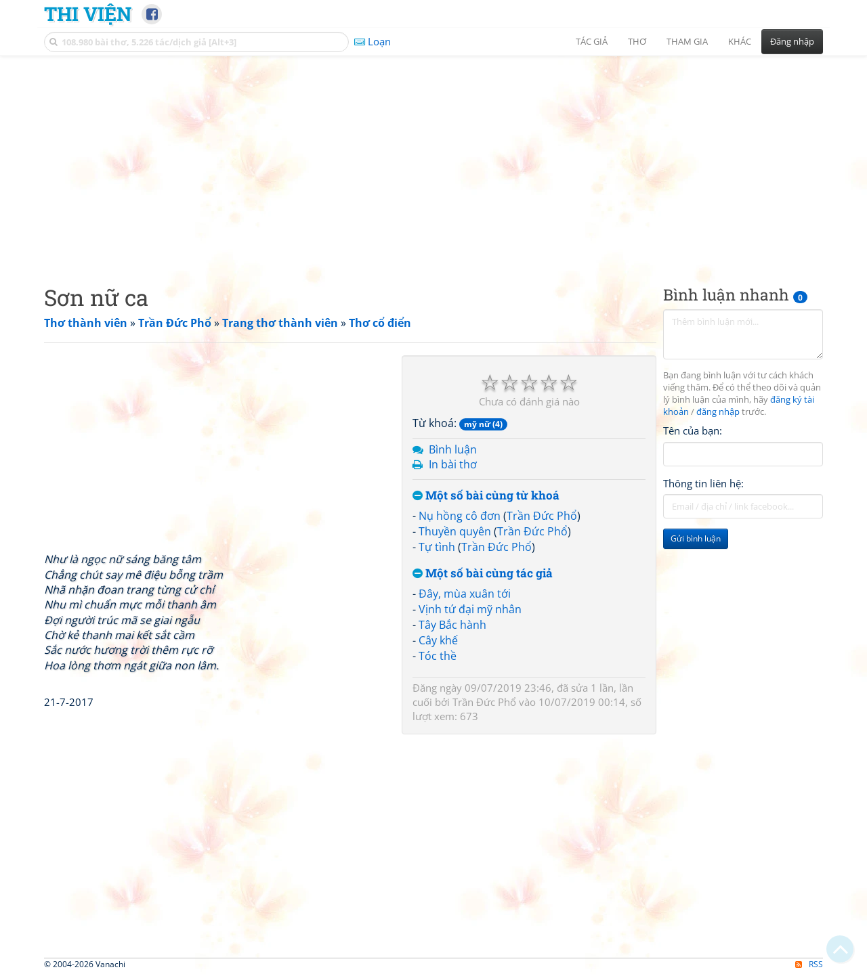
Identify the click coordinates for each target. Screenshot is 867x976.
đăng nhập (718, 412)
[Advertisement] (433, 159)
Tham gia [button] (687, 41)
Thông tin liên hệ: (703, 483)
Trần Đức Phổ (542, 515)
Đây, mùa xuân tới (465, 593)
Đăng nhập (792, 41)
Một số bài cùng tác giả (483, 573)
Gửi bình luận (696, 538)
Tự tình (437, 546)
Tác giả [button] (592, 41)
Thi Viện (87, 13)
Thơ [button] (637, 41)
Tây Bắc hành (452, 624)
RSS (809, 964)
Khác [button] (739, 41)
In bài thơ (453, 464)
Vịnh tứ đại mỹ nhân (470, 609)
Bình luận (453, 449)
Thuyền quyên (455, 531)
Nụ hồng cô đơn (460, 515)
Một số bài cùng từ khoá (486, 495)
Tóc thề (438, 655)
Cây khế (438, 640)
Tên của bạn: (692, 430)
